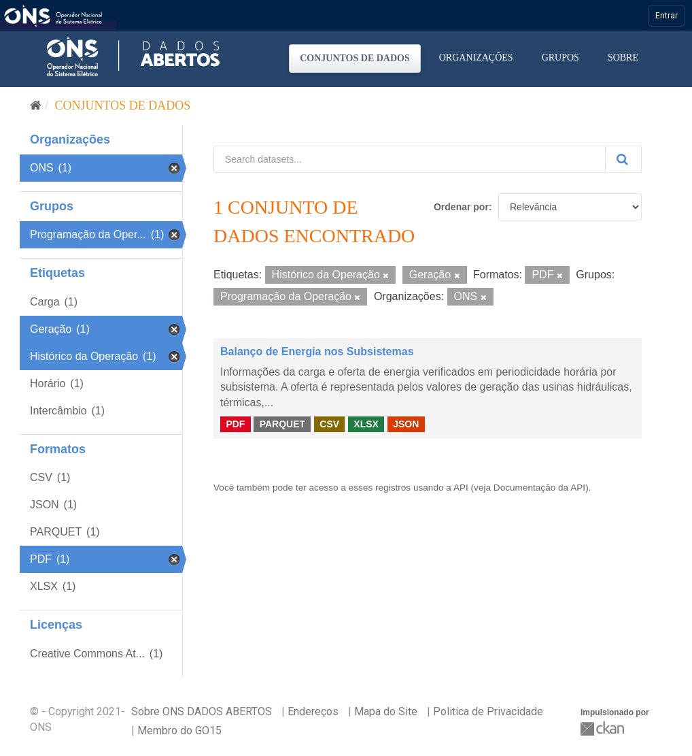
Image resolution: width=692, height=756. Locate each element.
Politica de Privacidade (488, 711)
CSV (329, 423)
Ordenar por (461, 206)
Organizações (476, 57)
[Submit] (623, 159)
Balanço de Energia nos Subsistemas (317, 351)
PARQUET (282, 423)
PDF (235, 423)
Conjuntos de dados (355, 58)
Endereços (313, 711)
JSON (406, 423)
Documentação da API (539, 487)
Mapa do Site (385, 711)
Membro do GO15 (179, 730)
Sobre (623, 57)
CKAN (604, 728)
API (460, 487)
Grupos (560, 57)
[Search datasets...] (409, 159)
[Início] (35, 105)
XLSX (366, 423)
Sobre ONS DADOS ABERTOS (201, 711)
